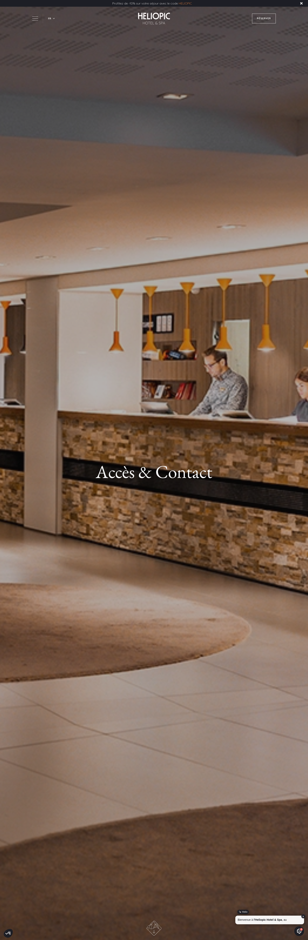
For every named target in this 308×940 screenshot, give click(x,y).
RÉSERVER (264, 18)
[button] (51, 18)
